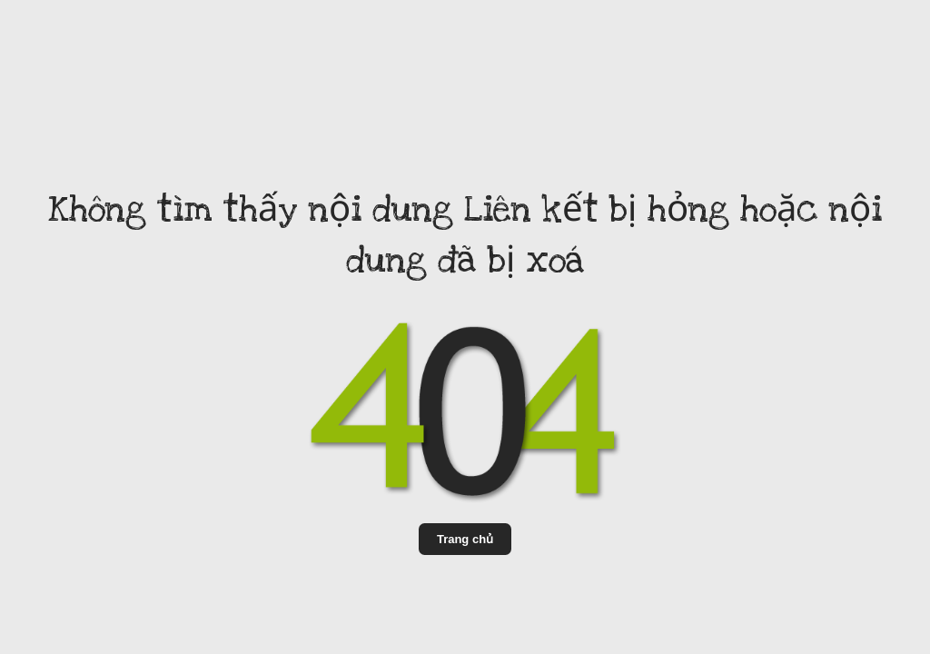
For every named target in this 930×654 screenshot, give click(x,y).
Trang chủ (465, 539)
